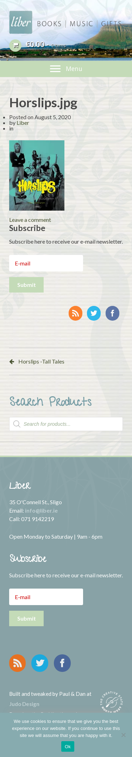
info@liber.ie (41, 510)
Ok (68, 746)
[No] (123, 734)
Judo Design (24, 704)
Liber (23, 122)
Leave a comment (30, 219)
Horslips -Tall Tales (41, 361)
